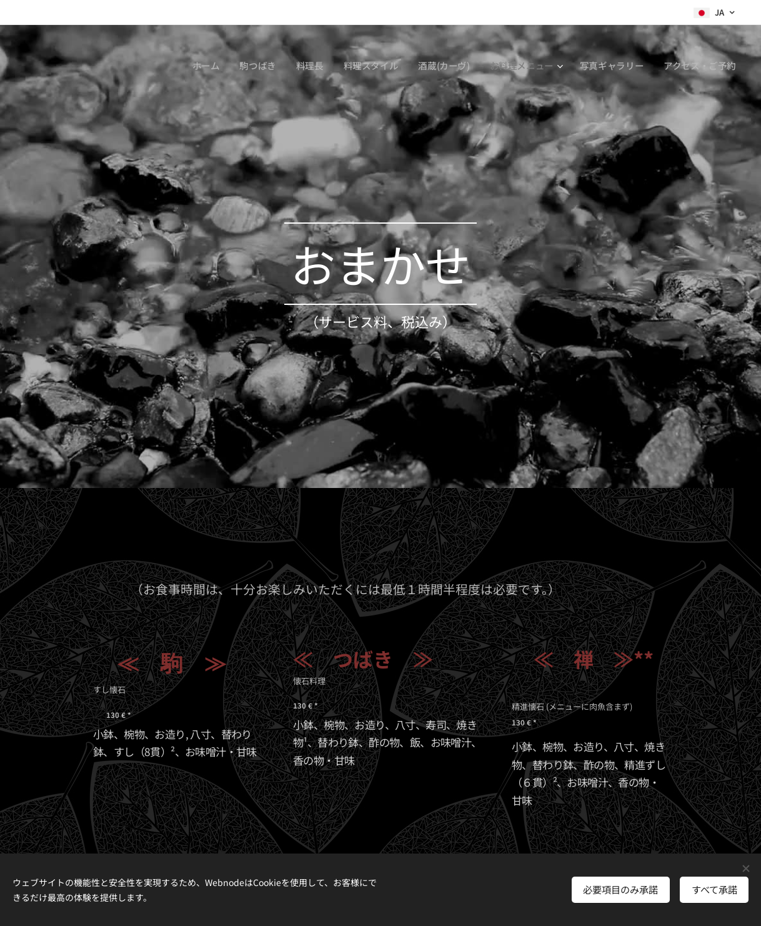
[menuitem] (198, 65)
